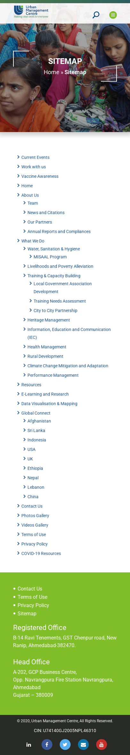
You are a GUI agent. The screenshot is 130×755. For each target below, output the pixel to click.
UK (32, 452)
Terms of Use (35, 522)
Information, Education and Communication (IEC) (69, 335)
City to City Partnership (55, 313)
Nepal (35, 469)
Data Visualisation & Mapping (50, 400)
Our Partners (41, 231)
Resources (33, 383)
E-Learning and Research (46, 391)
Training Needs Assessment (59, 304)
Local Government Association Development (62, 292)
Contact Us (34, 496)
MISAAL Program (50, 263)
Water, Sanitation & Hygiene (54, 256)
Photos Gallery (37, 505)
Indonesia (39, 434)
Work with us (35, 179)
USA (33, 443)
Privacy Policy (36, 531)
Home (51, 71)
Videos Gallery (37, 514)
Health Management (48, 347)
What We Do (35, 248)
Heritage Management (50, 322)
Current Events (37, 170)
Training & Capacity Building (55, 281)
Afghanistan (41, 416)
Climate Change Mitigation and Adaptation (67, 365)
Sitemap (27, 614)
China (35, 487)
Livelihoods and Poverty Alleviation (61, 272)
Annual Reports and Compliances (59, 239)
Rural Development (47, 356)
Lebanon (38, 478)
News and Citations (47, 222)
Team (35, 213)
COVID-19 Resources (42, 540)
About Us (32, 206)
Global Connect (37, 409)
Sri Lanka (38, 425)
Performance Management (54, 374)
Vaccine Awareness (41, 188)
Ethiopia (37, 460)
